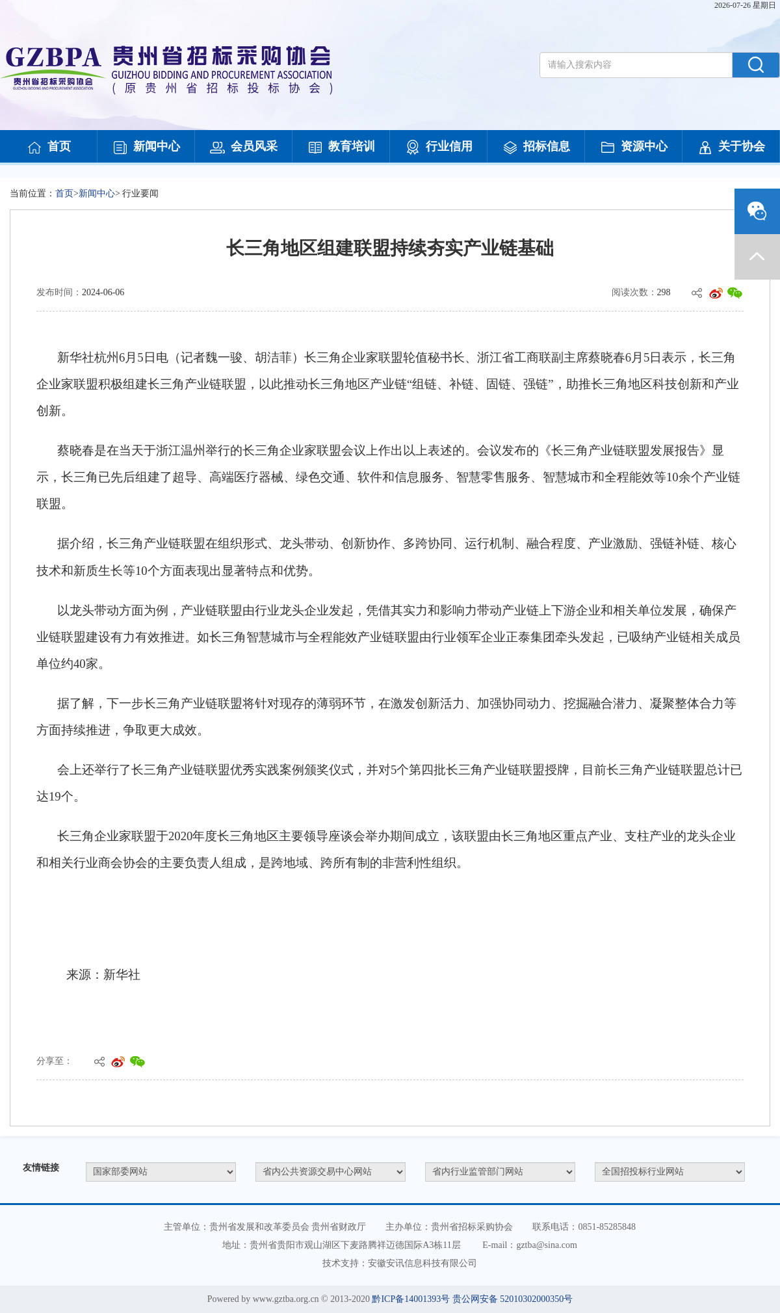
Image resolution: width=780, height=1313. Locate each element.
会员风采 (244, 147)
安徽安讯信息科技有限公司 (422, 1263)
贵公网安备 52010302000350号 (512, 1299)
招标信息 (536, 147)
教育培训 (341, 147)
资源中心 (634, 147)
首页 (49, 147)
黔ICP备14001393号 (411, 1299)
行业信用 (439, 147)
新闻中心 (146, 147)
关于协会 (731, 147)
